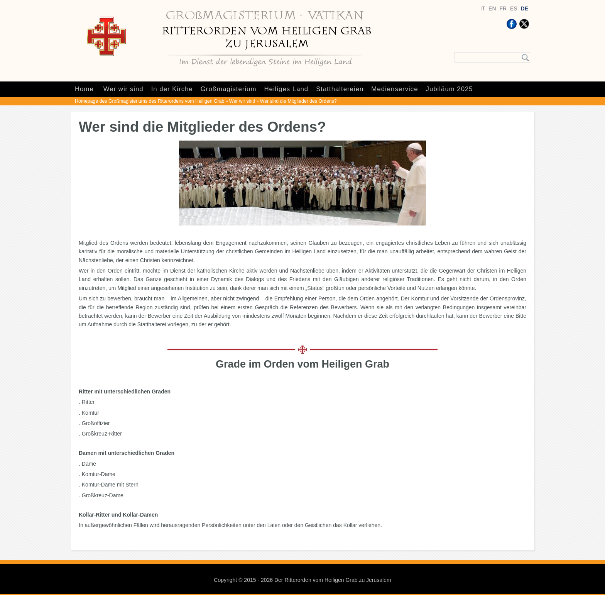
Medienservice (394, 89)
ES (513, 8)
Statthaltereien (339, 89)
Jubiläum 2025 (449, 89)
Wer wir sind (123, 89)
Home (84, 89)
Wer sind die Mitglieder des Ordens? (298, 101)
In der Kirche (172, 89)
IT (482, 8)
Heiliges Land (286, 89)
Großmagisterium (229, 89)
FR (503, 8)
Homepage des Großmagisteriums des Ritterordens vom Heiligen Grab (149, 101)
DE (524, 8)
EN (492, 8)
